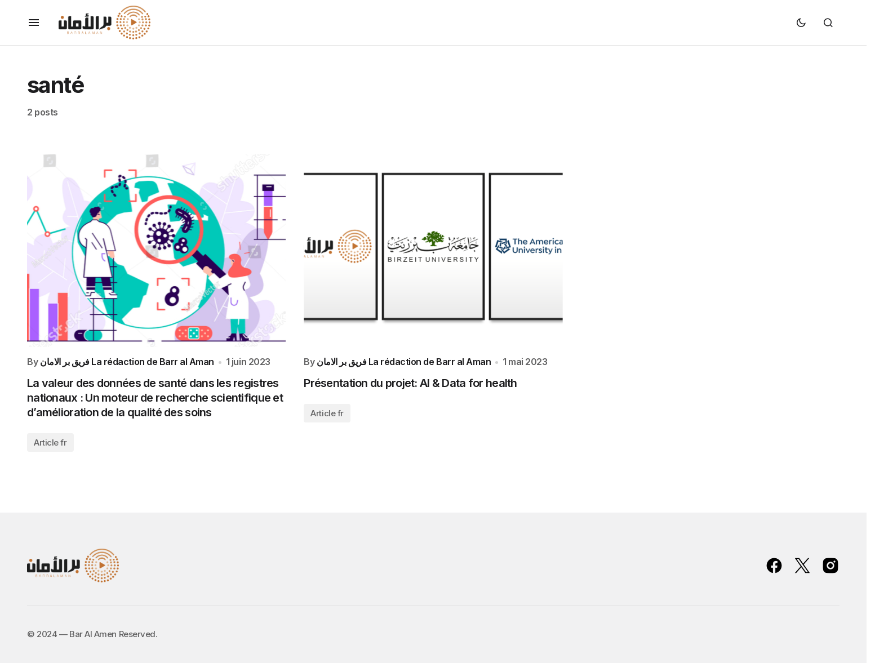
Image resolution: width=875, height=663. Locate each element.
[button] (34, 22)
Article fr (50, 442)
